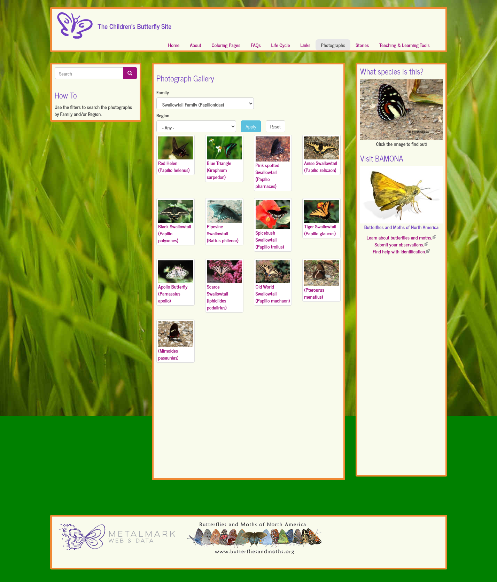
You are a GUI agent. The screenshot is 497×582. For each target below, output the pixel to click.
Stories (362, 45)
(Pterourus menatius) (314, 292)
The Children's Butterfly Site (135, 24)
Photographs (333, 45)
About (195, 45)
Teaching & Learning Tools (404, 45)
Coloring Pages (226, 45)
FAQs (256, 45)
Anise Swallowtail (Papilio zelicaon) (320, 166)
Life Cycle (280, 45)
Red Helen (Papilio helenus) (174, 166)
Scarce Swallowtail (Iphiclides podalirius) (217, 296)
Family (162, 92)
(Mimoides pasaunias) (168, 353)
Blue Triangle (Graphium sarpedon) (219, 170)
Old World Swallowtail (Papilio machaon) (273, 293)
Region (162, 115)
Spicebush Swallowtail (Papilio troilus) (270, 239)
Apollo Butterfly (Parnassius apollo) (172, 293)
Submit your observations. (401, 244)
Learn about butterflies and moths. (401, 237)
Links (305, 45)
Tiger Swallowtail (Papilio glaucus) (320, 229)
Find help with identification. (401, 251)
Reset (275, 126)
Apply (251, 126)
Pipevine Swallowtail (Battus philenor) (223, 233)
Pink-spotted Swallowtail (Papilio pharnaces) (267, 175)
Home (174, 45)
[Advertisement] (248, 425)
